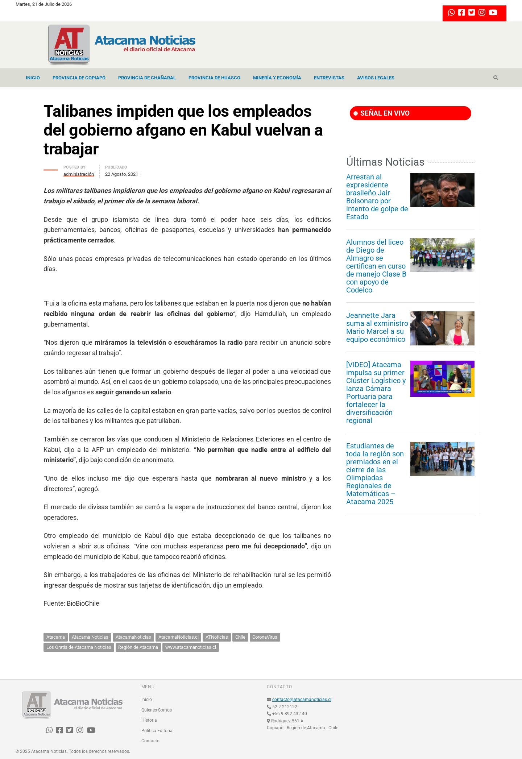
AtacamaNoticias (133, 637)
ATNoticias (217, 637)
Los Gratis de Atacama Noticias (78, 647)
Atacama (55, 637)
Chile (240, 637)
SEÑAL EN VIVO (381, 113)
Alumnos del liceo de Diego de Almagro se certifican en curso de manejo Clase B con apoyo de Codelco (376, 266)
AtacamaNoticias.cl (178, 637)
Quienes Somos (156, 710)
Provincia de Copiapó (79, 77)
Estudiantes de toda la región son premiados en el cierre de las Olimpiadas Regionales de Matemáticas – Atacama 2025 (375, 474)
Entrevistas (329, 77)
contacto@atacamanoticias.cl (301, 699)
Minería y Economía (277, 77)
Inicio (33, 77)
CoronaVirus (264, 637)
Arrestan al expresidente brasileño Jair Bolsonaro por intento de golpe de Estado (377, 197)
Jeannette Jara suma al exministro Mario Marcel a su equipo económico (377, 327)
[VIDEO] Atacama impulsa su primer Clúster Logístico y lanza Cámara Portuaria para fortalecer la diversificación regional (376, 392)
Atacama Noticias (90, 637)
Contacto (150, 740)
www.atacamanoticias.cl (190, 647)
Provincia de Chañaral (147, 77)
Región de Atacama (138, 647)
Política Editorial (157, 730)
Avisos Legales (375, 77)
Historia (149, 720)
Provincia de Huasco (214, 77)
